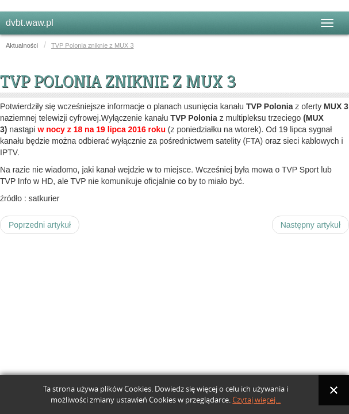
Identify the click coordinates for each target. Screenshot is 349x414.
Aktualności (22, 45)
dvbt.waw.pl (29, 23)
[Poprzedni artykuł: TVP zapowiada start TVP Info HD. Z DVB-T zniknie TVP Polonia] (39, 225)
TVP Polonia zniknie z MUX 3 (118, 82)
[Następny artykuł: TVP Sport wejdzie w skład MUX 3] (310, 225)
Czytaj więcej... (256, 400)
